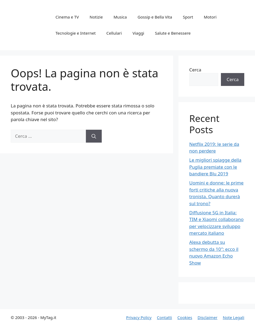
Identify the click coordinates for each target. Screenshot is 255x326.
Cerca (195, 70)
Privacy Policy (139, 317)
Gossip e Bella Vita (154, 17)
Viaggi (138, 33)
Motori (210, 17)
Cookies (184, 317)
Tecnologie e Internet (76, 33)
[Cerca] (94, 136)
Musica (120, 17)
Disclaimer (207, 317)
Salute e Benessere (173, 33)
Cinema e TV (67, 17)
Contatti (164, 317)
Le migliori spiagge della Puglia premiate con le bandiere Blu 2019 (215, 167)
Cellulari (114, 33)
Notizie (96, 17)
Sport (188, 17)
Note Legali (233, 317)
